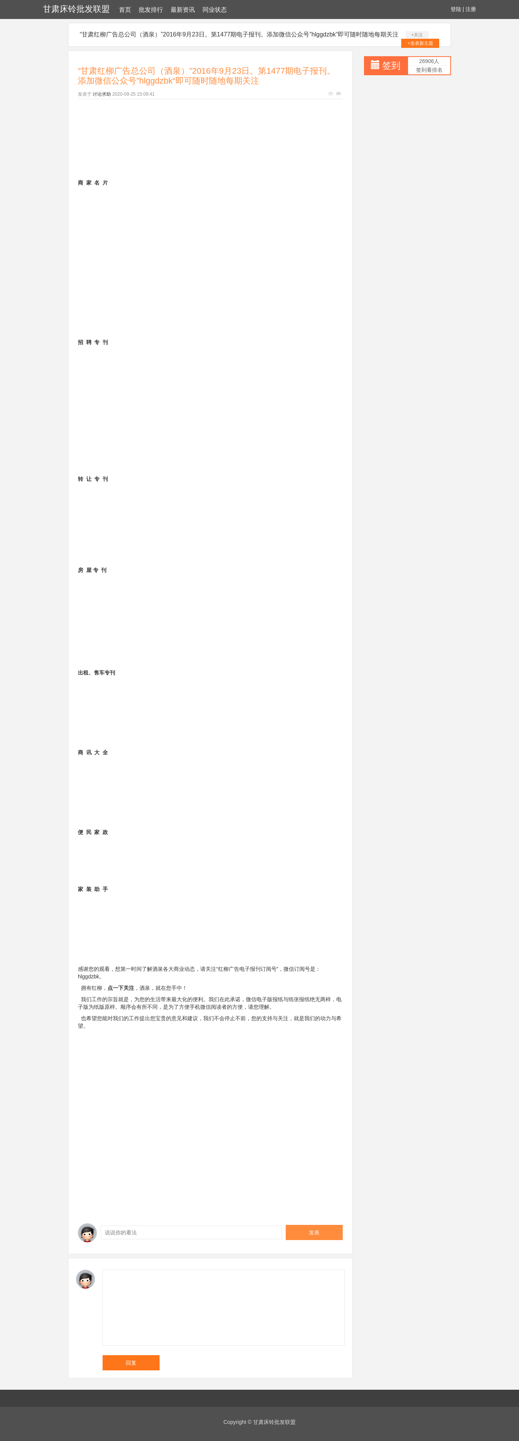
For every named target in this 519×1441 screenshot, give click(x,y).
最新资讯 (183, 9)
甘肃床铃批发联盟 (76, 9)
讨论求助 (102, 94)
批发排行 (151, 9)
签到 (391, 65)
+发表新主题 (420, 43)
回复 (131, 1363)
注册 (470, 9)
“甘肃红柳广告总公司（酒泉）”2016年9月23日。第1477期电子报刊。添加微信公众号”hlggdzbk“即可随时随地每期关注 (239, 34)
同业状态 (215, 9)
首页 (125, 9)
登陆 (456, 9)
